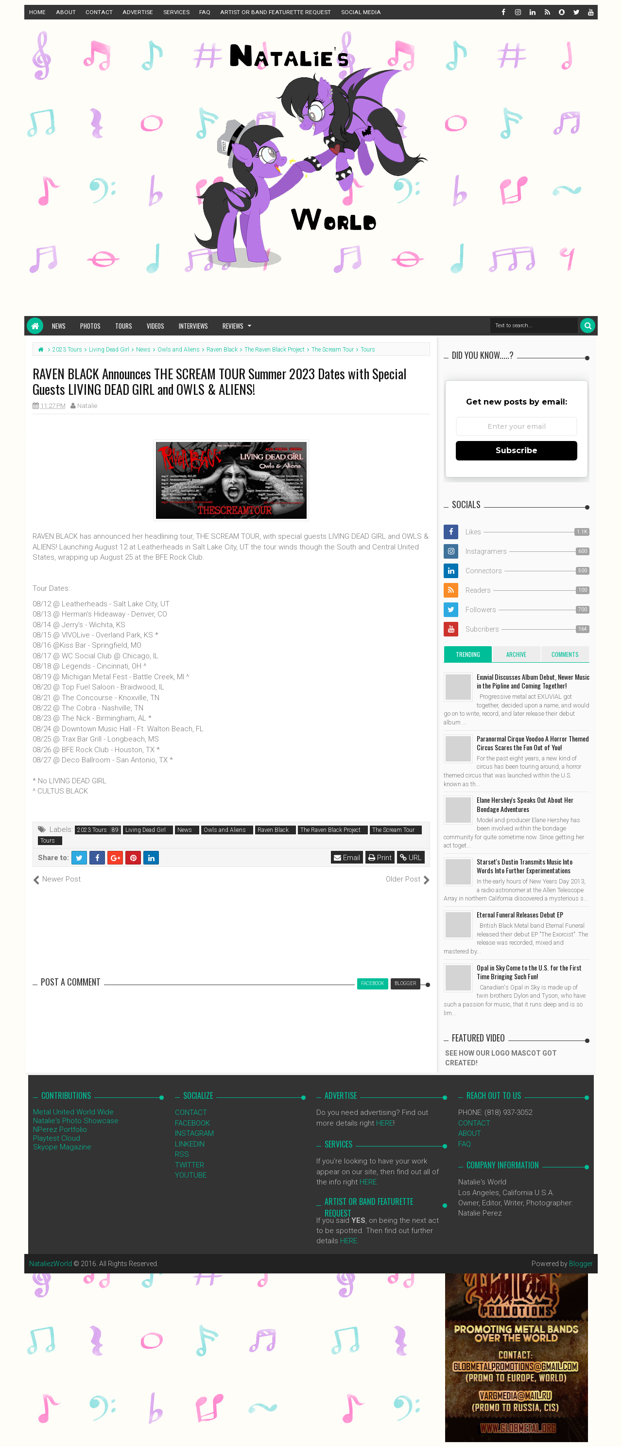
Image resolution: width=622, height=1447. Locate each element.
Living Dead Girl (145, 830)
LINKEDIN (190, 1144)
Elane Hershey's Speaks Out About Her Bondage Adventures (525, 803)
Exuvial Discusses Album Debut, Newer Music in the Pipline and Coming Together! (533, 680)
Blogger (581, 1264)
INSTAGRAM (194, 1133)
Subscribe (516, 450)
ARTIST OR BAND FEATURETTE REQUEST (275, 12)
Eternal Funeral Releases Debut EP (520, 914)
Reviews (233, 326)
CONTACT (99, 12)
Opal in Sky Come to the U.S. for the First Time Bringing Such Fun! (529, 971)
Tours (123, 326)
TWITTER (189, 1165)
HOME (37, 12)
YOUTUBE (191, 1175)
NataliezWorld (50, 1264)
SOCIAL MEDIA (361, 12)
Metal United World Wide (73, 1112)
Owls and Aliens (225, 830)
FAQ (204, 12)
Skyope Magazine (62, 1147)
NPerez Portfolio (60, 1129)
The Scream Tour (393, 830)
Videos (155, 326)
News (59, 326)
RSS (182, 1154)
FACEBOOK (192, 1123)
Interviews (193, 326)
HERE (384, 1123)
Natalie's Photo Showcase (76, 1120)
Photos (90, 326)
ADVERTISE (137, 12)
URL (411, 857)
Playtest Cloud (56, 1138)
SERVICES (176, 12)
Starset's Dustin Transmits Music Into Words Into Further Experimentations (524, 865)
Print (380, 857)
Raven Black (273, 830)
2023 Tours (92, 830)
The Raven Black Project (330, 830)
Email (347, 857)
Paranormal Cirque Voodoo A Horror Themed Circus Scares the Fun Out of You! (533, 742)
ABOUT (66, 12)
